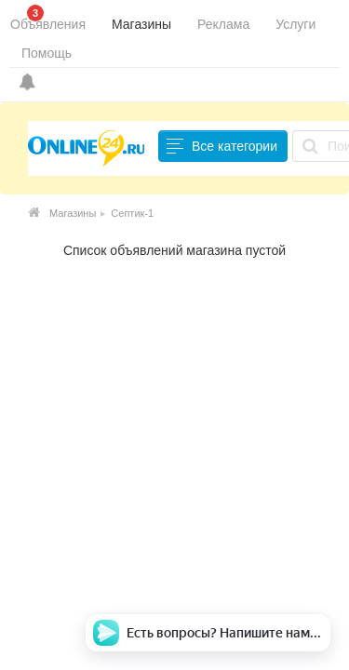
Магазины (141, 24)
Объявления (48, 24)
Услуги (295, 24)
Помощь (46, 53)
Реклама (223, 24)
